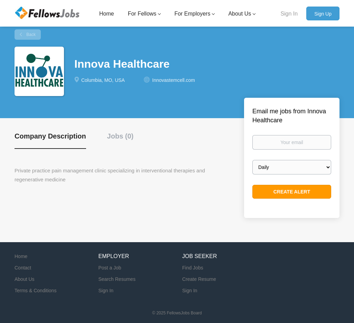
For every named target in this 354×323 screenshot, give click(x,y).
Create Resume (199, 279)
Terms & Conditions (35, 290)
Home (21, 256)
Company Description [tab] (50, 136)
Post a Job (110, 267)
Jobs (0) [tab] (120, 136)
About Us (25, 279)
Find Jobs (192, 267)
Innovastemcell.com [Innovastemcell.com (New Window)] (173, 80)
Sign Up (323, 14)
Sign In (289, 14)
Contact (23, 267)
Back (30, 34)
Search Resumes (117, 279)
